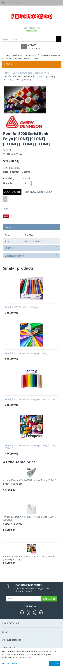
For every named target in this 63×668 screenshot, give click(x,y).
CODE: (6, 484)
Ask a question (11, 167)
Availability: (9, 178)
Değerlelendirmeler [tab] (31, 255)
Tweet (6, 208)
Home (6, 72)
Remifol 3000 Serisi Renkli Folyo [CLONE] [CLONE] (30, 399)
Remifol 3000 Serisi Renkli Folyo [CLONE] (26, 353)
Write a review (12, 154)
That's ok (54, 663)
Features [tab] (31, 226)
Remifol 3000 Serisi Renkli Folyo (21, 307)
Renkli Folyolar (42, 72)
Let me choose (9, 663)
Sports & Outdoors (22, 72)
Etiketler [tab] (31, 247)
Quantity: (8, 183)
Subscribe (49, 598)
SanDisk (7, 149)
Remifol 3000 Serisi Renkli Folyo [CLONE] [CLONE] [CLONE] (30, 447)
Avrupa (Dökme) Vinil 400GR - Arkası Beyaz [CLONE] (29, 480)
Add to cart (12, 191)
